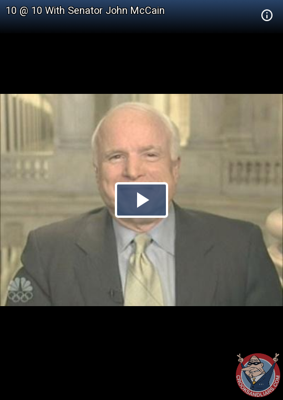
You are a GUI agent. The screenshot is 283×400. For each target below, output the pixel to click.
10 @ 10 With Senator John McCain (85, 10)
